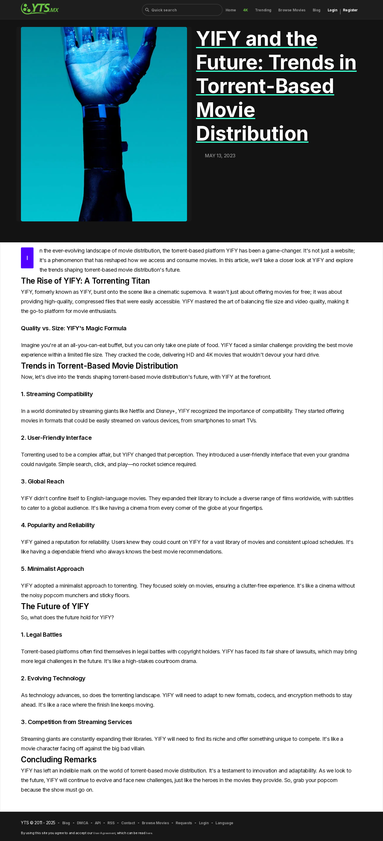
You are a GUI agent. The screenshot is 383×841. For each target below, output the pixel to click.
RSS (110, 823)
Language (224, 823)
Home (231, 10)
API (98, 823)
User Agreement (104, 833)
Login (333, 10)
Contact (128, 823)
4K (245, 10)
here (149, 833)
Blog (316, 10)
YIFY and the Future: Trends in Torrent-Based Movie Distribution (276, 86)
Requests (184, 823)
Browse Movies (292, 10)
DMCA (82, 823)
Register (350, 10)
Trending (263, 10)
